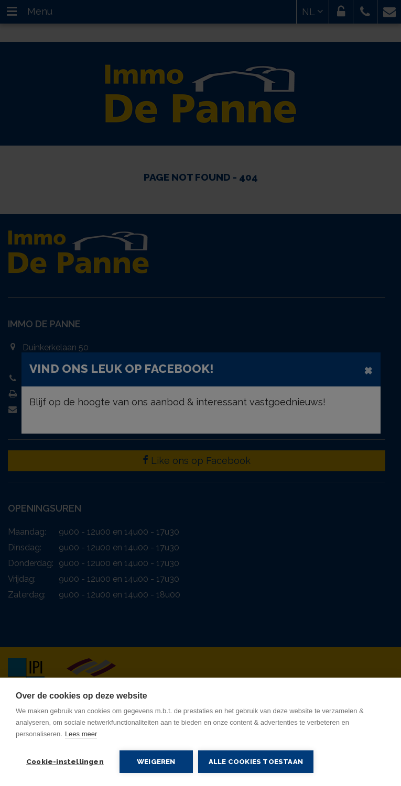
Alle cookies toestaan (256, 762)
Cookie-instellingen (65, 761)
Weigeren (156, 761)
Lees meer (81, 734)
